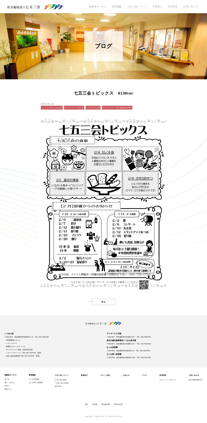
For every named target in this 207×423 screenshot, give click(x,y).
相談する (7, 389)
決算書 (94, 404)
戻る (103, 302)
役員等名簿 (118, 404)
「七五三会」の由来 (62, 383)
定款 (86, 404)
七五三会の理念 (61, 379)
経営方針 (58, 386)
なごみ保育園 (34, 379)
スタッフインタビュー (168, 379)
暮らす (7, 379)
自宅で (7, 385)
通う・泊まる (9, 382)
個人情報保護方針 (196, 379)
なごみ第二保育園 (36, 382)
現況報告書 (105, 404)
